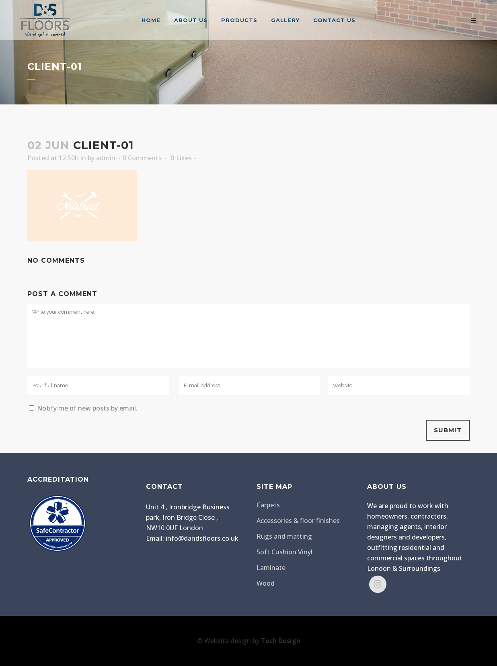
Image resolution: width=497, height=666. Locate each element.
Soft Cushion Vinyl (284, 552)
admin (105, 157)
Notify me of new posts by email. (87, 408)
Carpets (268, 505)
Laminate (271, 567)
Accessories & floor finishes (298, 520)
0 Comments (142, 157)
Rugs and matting (284, 536)
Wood (266, 583)
